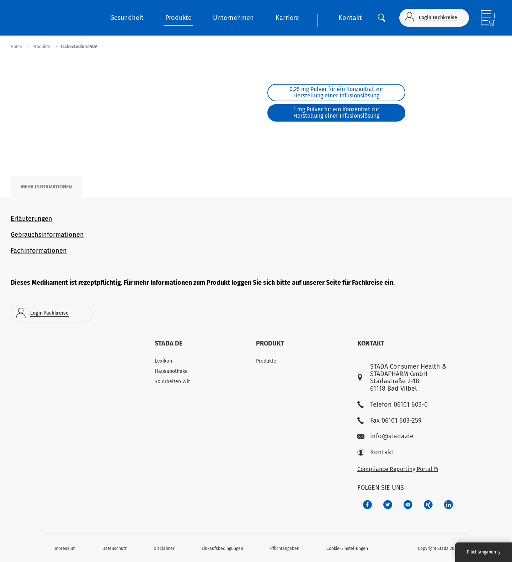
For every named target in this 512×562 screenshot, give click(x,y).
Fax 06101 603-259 (389, 420)
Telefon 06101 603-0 (392, 404)
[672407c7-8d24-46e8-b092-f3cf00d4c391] (367, 504)
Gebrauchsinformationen (47, 235)
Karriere (287, 18)
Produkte (178, 18)
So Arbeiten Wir (172, 382)
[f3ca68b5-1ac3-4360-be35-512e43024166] (408, 504)
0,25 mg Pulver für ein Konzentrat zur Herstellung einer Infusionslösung (336, 92)
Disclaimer (164, 548)
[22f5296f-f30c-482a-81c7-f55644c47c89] (428, 504)
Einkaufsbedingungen (222, 548)
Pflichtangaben (284, 548)
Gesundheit (127, 18)
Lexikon (163, 361)
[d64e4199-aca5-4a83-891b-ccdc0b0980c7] (448, 504)
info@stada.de (385, 436)
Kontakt (350, 18)
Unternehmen (233, 18)
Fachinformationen (39, 251)
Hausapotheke (171, 371)
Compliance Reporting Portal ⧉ (397, 469)
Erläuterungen (31, 219)
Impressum (64, 548)
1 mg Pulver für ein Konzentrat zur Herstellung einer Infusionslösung (336, 112)
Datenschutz (114, 548)
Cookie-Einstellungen (347, 548)
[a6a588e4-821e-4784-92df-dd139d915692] (387, 504)
